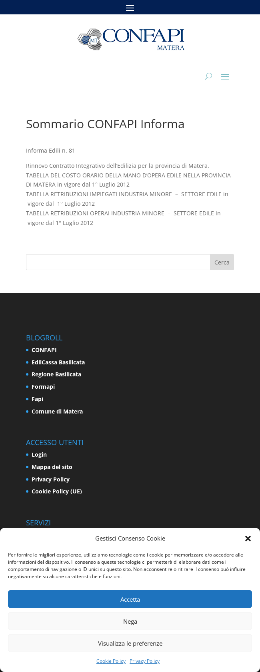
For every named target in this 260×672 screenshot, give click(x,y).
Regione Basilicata (56, 374)
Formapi (43, 386)
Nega (130, 621)
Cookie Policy (111, 661)
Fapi (37, 399)
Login (39, 454)
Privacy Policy (145, 661)
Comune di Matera (57, 411)
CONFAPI (44, 350)
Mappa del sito (52, 467)
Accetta (130, 599)
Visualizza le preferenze (130, 643)
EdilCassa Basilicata (58, 362)
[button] (248, 539)
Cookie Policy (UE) (57, 491)
